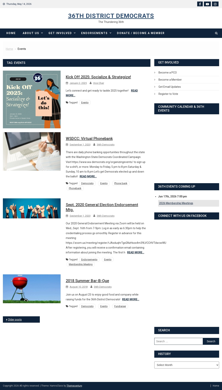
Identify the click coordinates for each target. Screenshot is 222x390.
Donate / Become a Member (141, 33)
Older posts (15, 319)
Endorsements (94, 33)
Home (11, 33)
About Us (31, 33)
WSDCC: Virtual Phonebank (89, 138)
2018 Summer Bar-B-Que (87, 280)
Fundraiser (120, 306)
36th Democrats (105, 144)
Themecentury (74, 385)
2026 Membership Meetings (176, 203)
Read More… (88, 176)
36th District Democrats (111, 15)
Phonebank (75, 188)
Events (84, 102)
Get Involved (60, 33)
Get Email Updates (170, 86)
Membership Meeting (81, 264)
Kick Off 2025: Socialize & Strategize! (98, 77)
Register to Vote (168, 93)
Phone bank (120, 183)
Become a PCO (168, 72)
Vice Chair (98, 83)
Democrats (87, 183)
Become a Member (170, 79)
